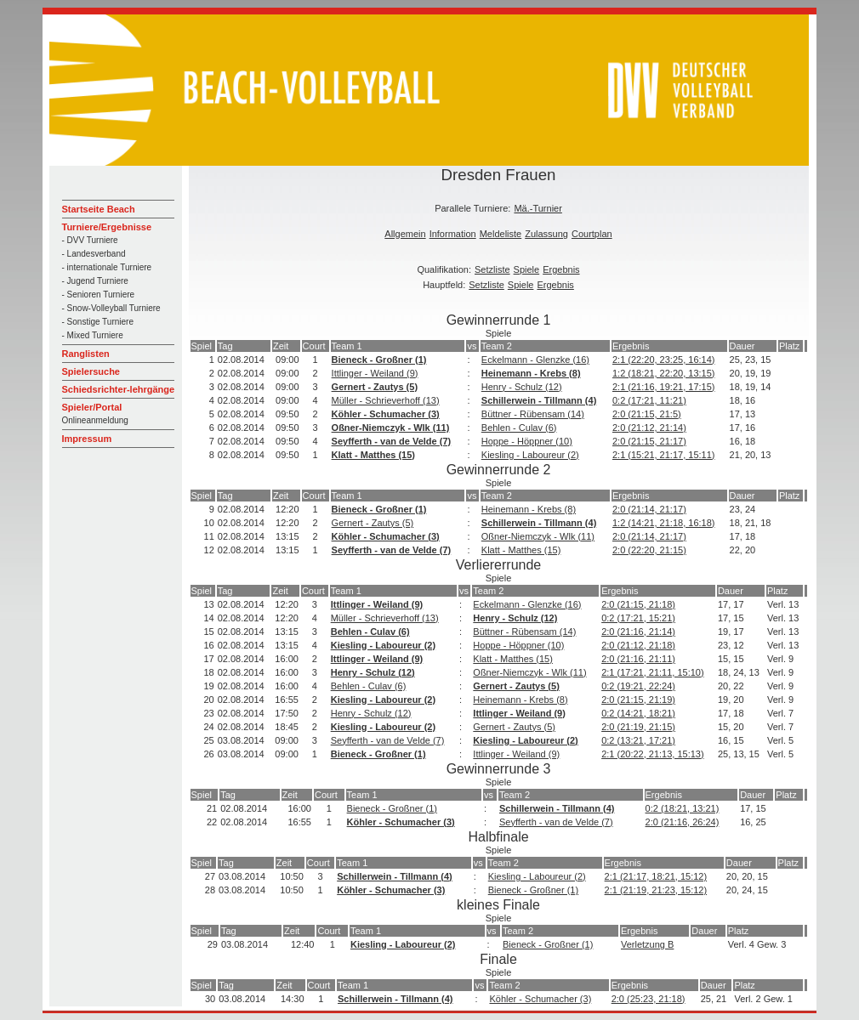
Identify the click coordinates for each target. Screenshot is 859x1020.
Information (453, 234)
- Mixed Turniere (92, 335)
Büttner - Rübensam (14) (532, 414)
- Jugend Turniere (95, 281)
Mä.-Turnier (537, 208)
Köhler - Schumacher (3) (386, 414)
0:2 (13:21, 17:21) (638, 740)
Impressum (87, 439)
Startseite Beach (98, 209)
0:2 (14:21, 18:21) (638, 713)
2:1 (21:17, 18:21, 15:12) (656, 876)
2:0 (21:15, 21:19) (638, 699)
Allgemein (404, 234)
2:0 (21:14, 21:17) (649, 509)
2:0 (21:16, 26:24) (683, 822)
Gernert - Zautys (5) (375, 387)
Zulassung (546, 234)
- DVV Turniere (90, 240)
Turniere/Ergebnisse (107, 227)
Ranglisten (86, 353)
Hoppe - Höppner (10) (526, 441)
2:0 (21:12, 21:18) (638, 645)
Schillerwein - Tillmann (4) (539, 400)
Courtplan (592, 234)
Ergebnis (561, 269)
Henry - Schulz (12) (521, 387)
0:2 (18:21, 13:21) (683, 808)
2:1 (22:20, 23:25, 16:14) (663, 359)
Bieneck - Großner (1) (379, 359)
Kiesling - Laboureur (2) (530, 455)
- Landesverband (94, 253)
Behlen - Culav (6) (519, 427)
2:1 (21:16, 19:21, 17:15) (663, 387)
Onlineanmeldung (95, 420)
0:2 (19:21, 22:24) (638, 686)
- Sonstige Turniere (98, 321)
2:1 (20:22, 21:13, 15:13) (652, 754)
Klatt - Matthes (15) (373, 455)
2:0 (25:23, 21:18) (648, 999)
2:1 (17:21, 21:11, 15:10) (652, 672)
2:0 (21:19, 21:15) (638, 727)
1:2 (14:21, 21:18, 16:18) (663, 523)
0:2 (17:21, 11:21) (649, 400)
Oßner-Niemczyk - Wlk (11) (391, 427)
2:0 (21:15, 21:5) (646, 414)
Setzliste (492, 269)
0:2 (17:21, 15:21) (638, 618)
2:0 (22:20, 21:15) (649, 550)
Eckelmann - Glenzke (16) (535, 359)
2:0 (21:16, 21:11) (638, 659)
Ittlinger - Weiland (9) (375, 373)
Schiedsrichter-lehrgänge (118, 389)
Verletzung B (647, 944)
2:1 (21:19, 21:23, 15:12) (656, 890)
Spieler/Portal (92, 407)
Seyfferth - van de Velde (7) (392, 441)
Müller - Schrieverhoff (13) (386, 400)
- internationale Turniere (107, 267)
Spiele (527, 269)
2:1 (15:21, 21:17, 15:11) (663, 455)
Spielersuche (91, 371)
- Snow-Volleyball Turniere (111, 308)
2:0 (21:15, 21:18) (638, 604)
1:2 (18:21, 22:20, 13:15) (663, 373)
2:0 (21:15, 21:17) (649, 441)
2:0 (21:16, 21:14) (638, 631)
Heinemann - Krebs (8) (531, 373)
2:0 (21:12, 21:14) (649, 427)
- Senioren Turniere (98, 294)
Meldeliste (501, 234)
